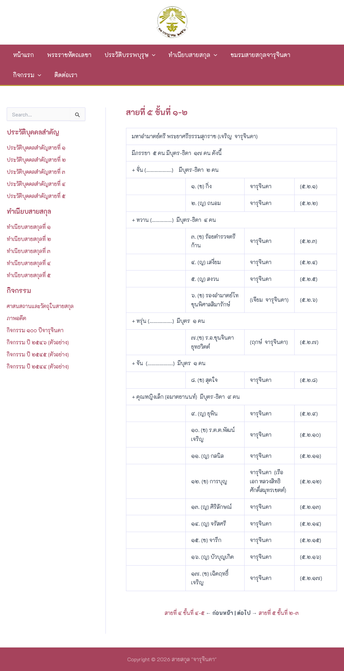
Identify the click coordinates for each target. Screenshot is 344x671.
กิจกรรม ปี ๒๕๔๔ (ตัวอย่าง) (38, 366)
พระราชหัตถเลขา (67, 54)
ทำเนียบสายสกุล (188, 55)
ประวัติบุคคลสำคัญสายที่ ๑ (37, 147)
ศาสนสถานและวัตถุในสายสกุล (41, 305)
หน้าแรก (23, 54)
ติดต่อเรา (24, 75)
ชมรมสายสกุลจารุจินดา (255, 54)
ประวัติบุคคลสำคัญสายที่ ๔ (37, 183)
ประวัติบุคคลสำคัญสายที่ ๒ (37, 159)
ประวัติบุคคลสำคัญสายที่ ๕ (37, 195)
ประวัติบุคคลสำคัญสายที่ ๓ (36, 171)
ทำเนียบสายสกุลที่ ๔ (29, 263)
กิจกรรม (311, 55)
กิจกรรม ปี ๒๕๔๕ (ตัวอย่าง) (38, 354)
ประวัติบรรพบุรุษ (127, 55)
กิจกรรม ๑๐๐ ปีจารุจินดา (35, 330)
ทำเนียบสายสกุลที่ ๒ (29, 238)
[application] (149, 55)
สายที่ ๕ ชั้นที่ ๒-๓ (279, 612)
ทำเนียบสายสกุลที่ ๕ (29, 275)
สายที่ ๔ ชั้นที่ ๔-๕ (185, 612)
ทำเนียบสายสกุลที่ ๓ (29, 250)
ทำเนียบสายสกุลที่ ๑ (29, 226)
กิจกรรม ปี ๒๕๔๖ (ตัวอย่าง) (38, 342)
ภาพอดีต (16, 318)
